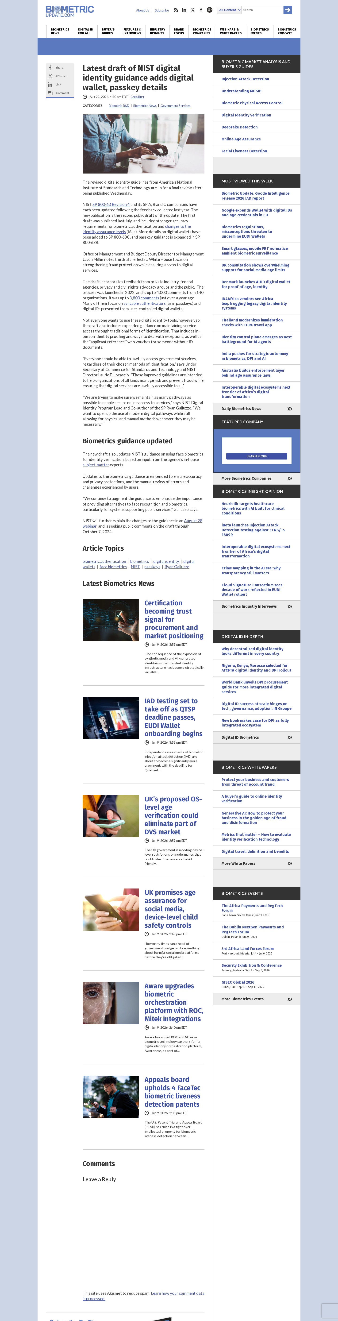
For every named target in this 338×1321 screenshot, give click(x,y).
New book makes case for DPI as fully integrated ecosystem (255, 722)
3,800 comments (144, 297)
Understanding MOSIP (241, 91)
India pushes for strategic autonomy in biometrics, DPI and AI (255, 356)
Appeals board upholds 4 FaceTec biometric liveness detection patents (172, 1092)
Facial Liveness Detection (244, 151)
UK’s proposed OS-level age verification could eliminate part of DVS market (173, 815)
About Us (142, 10)
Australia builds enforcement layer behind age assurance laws (253, 372)
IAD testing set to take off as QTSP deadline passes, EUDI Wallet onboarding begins (174, 717)
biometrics (139, 561)
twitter (192, 10)
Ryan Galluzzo (177, 566)
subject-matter (96, 464)
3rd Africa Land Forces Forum (257, 951)
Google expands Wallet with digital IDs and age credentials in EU (257, 212)
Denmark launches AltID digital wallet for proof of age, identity (256, 284)
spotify (209, 10)
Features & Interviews (132, 31)
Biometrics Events (259, 31)
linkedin (184, 10)
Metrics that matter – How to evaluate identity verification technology (256, 837)
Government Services (175, 106)
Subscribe (162, 10)
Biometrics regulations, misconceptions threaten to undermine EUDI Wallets (247, 232)
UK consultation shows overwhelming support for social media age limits (255, 267)
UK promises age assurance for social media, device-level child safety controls (171, 909)
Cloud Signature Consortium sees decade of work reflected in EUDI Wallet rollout (252, 590)
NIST (135, 566)
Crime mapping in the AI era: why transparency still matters (251, 570)
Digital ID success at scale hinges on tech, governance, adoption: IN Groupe (257, 706)
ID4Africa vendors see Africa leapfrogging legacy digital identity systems (254, 303)
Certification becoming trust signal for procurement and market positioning (174, 619)
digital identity (166, 561)
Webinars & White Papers (231, 31)
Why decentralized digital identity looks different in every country (252, 651)
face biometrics (113, 566)
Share (59, 67)
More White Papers (238, 863)
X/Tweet (61, 76)
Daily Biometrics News (241, 408)
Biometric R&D (119, 106)
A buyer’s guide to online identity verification (252, 798)
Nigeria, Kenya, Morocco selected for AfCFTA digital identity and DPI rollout (256, 667)
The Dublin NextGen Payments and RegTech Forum (257, 932)
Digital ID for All (85, 31)
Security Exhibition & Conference (257, 968)
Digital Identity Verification (246, 115)
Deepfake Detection (240, 127)
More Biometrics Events (243, 999)
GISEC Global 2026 (257, 984)
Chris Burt (137, 97)
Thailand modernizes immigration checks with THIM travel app (252, 322)
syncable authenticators (144, 303)
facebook (201, 10)
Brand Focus (179, 31)
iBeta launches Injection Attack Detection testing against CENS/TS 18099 (253, 530)
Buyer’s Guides (108, 31)
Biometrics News (60, 31)
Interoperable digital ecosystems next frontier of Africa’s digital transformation (256, 392)
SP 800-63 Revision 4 (111, 204)
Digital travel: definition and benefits (255, 851)
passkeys (152, 566)
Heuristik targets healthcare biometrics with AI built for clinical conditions (253, 508)
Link (58, 84)
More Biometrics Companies (247, 478)
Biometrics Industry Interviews (249, 606)
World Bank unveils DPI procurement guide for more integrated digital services (255, 687)
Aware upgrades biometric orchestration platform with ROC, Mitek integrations (174, 1002)
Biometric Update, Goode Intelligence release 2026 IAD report (255, 195)
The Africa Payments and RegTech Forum (257, 911)
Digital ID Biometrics (240, 737)
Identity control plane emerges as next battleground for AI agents (257, 339)
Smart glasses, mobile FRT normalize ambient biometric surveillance (255, 250)
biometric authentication (104, 561)
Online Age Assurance (241, 139)
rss (176, 10)
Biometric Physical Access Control (252, 103)
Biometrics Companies (202, 31)
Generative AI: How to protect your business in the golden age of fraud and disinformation (254, 818)
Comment (62, 93)
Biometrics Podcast (287, 31)
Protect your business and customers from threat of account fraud (255, 782)
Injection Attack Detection (245, 79)
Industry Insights (157, 31)
